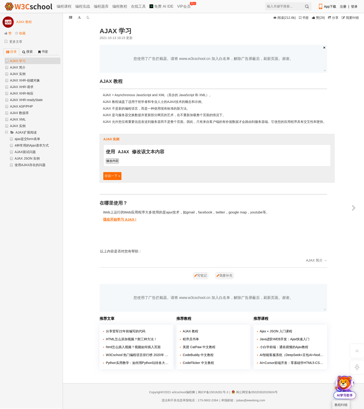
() (318, 18)
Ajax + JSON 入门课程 (276, 331)
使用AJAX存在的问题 (30, 165)
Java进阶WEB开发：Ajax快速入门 (285, 339)
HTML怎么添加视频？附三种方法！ (131, 339)
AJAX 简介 (18, 67)
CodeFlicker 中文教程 (198, 363)
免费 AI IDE (161, 6)
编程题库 (101, 6)
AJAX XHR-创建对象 (25, 80)
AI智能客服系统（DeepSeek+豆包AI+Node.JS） (292, 355)
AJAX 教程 (190, 331)
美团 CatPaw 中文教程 (199, 347)
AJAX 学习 (18, 61)
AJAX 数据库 (19, 113)
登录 (354, 6)
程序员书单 (191, 339)
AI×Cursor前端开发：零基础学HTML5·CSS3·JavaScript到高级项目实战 (292, 363)
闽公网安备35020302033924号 (254, 392)
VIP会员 (184, 5)
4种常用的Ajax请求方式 (32, 145)
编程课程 (64, 6)
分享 (333, 18)
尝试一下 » (112, 176)
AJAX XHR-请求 (21, 87)
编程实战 (82, 6)
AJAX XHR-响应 (21, 93)
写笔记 (200, 275)
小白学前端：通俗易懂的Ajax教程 (284, 347)
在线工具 (138, 6)
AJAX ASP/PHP (21, 106)
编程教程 (119, 6)
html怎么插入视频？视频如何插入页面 (133, 347)
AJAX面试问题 (25, 152)
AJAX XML (18, 119)
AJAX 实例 (18, 74)
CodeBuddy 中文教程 (198, 355)
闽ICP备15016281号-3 (213, 392)
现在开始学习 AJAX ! (119, 219)
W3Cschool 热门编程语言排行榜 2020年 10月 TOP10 (138, 355)
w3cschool (179, 392)
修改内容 (112, 161)
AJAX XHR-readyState (26, 100)
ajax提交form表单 (27, 139)
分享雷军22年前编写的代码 (125, 331)
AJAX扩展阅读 (26, 132)
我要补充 (224, 275)
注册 (343, 6)
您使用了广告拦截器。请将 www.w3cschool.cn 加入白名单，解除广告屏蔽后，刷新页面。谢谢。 (213, 59)
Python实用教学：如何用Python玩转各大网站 (138, 363)
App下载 (327, 6)
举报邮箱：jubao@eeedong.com (243, 400)
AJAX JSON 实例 (27, 158)
